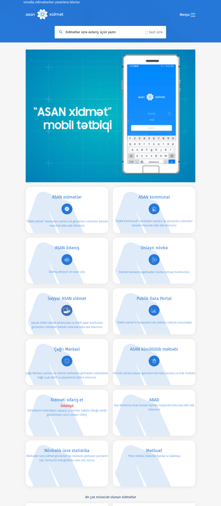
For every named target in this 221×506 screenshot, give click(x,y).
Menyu (187, 15)
